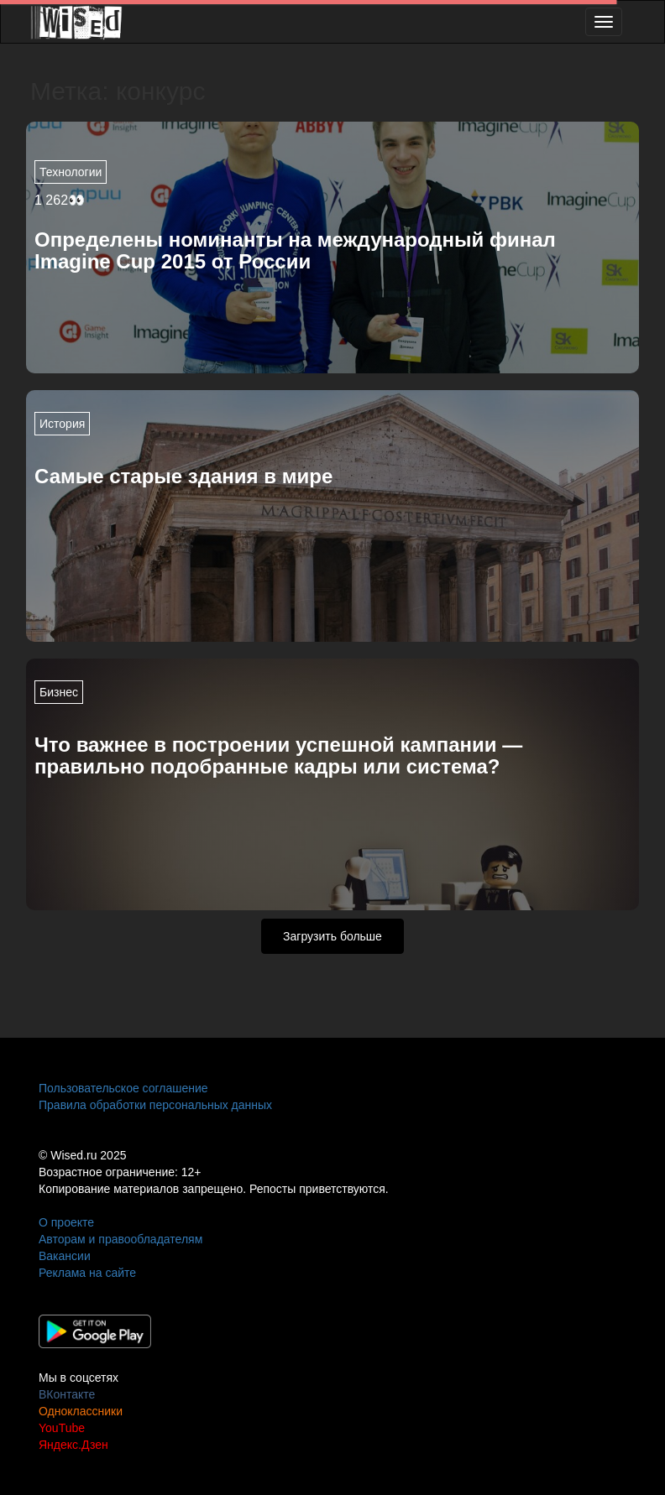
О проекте (66, 1222)
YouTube (62, 1428)
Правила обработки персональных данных (155, 1105)
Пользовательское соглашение (123, 1088)
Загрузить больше (332, 936)
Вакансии (65, 1256)
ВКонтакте (67, 1394)
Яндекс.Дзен (73, 1444)
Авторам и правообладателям (120, 1239)
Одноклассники (81, 1411)
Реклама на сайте (87, 1272)
